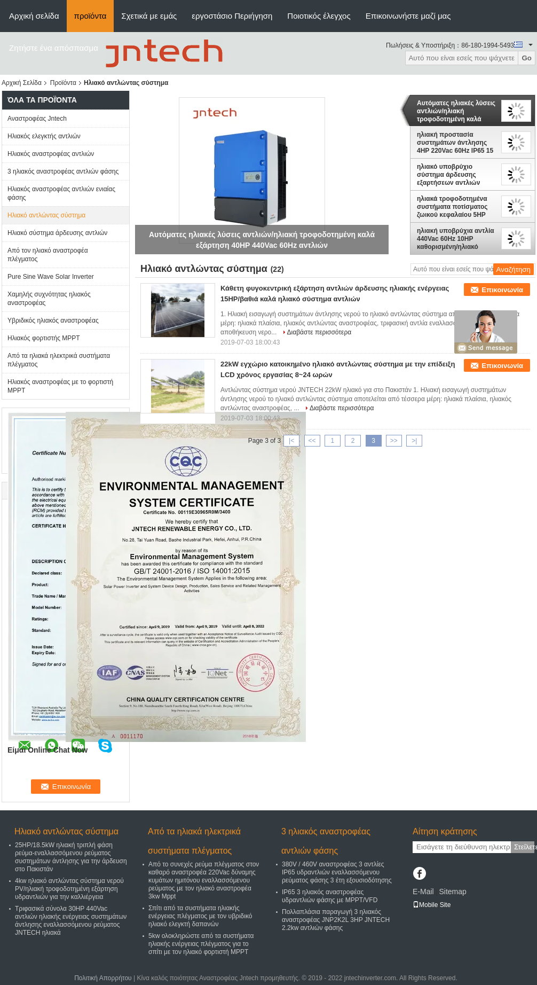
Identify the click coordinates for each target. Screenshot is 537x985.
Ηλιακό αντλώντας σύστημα (46, 215)
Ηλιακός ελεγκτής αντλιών (44, 136)
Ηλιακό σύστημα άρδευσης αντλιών (57, 233)
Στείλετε (524, 847)
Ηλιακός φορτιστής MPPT (43, 338)
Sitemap (452, 891)
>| (414, 440)
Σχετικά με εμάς (149, 15)
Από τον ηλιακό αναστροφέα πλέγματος (47, 255)
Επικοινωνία (502, 290)
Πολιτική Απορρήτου (102, 978)
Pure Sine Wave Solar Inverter (50, 276)
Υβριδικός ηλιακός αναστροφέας (53, 320)
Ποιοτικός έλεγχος (318, 15)
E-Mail (423, 891)
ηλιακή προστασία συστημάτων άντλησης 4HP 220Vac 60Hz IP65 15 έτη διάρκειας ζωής (455, 142)
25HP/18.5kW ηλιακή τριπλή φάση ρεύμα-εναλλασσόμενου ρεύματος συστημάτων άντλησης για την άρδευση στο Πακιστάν (71, 857)
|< (291, 440)
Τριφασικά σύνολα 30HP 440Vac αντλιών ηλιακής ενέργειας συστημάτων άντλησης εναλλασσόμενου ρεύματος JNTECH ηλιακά (71, 920)
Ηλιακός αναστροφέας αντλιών (50, 154)
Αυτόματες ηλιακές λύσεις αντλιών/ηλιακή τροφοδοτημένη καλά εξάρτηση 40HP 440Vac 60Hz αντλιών (456, 111)
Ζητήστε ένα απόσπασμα (53, 47)
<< (311, 440)
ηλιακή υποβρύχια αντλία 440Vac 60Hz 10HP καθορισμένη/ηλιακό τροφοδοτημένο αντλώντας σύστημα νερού (455, 239)
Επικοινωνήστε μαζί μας (408, 15)
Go (527, 58)
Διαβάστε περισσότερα (319, 332)
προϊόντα (90, 15)
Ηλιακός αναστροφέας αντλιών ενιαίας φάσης (61, 193)
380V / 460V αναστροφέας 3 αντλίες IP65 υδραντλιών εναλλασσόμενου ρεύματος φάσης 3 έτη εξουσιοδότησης (337, 872)
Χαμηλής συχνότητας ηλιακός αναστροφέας (49, 299)
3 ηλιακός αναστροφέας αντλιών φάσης (63, 171)
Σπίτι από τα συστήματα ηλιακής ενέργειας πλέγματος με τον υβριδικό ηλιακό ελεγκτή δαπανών (200, 916)
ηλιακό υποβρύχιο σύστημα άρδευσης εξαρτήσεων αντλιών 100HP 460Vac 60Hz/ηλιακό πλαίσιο (448, 174)
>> (394, 440)
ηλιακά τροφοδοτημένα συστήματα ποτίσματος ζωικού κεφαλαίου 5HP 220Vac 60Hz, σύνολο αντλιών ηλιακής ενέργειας (452, 206)
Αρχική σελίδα (34, 15)
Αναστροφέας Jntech (37, 118)
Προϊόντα (63, 83)
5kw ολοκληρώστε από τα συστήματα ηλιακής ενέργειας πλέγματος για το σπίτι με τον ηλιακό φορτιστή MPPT (201, 944)
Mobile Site (432, 905)
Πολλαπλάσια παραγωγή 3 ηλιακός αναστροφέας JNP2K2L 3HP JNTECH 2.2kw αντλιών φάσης (336, 920)
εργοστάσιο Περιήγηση (232, 15)
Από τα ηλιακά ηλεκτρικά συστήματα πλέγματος (58, 360)
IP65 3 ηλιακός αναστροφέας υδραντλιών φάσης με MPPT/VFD (329, 896)
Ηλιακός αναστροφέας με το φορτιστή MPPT (60, 386)
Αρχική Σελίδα (22, 83)
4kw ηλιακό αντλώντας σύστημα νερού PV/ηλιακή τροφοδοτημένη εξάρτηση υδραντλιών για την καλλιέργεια (69, 889)
